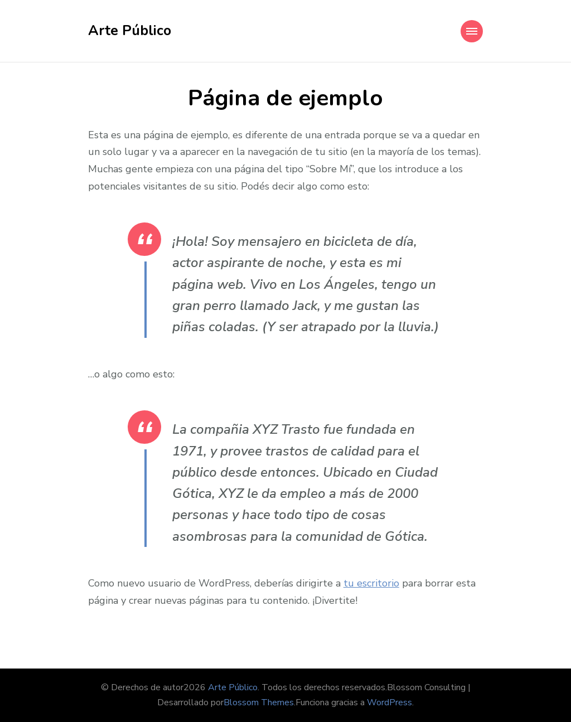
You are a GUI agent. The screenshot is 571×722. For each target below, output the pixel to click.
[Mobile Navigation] (472, 31)
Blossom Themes (259, 702)
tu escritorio (371, 583)
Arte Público (129, 30)
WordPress (389, 702)
